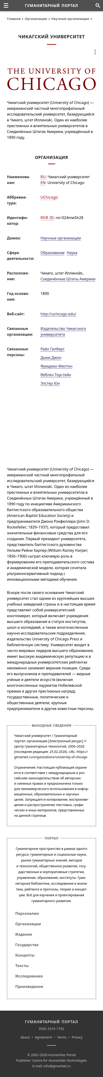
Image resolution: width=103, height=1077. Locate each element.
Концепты (24, 955)
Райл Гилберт (53, 348)
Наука (72, 252)
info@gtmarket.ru (57, 1066)
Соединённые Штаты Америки (68, 278)
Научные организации (70, 18)
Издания (23, 934)
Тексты (22, 965)
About (25, 1037)
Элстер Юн (50, 383)
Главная (14, 18)
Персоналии (27, 913)
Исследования (29, 976)
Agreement (43, 1037)
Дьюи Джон (51, 357)
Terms (61, 1037)
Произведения (29, 986)
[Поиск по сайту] (98, 5)
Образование (53, 252)
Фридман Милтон (56, 366)
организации (37, 741)
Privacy (77, 1037)
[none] (6, 5)
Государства (26, 944)
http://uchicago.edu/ (58, 313)
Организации (36, 18)
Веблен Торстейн (56, 374)
